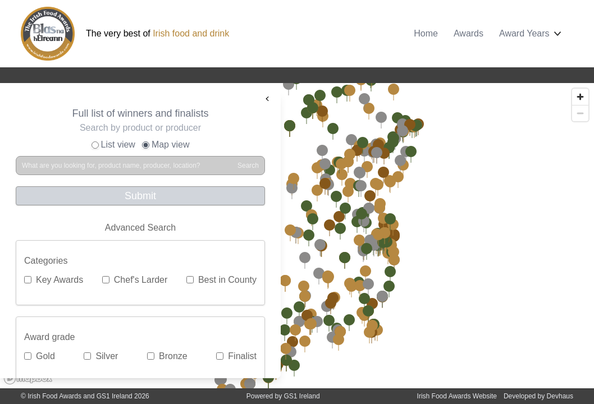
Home (426, 33)
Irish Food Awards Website (457, 396)
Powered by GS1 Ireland (283, 396)
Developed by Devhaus (538, 396)
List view (113, 144)
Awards (468, 33)
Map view (166, 144)
